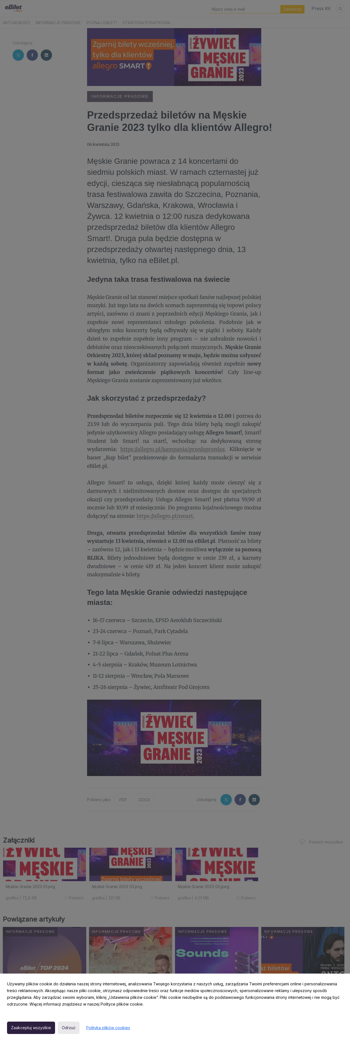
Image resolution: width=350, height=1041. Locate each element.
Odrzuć (69, 1027)
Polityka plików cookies (108, 1027)
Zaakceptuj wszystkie (31, 1027)
